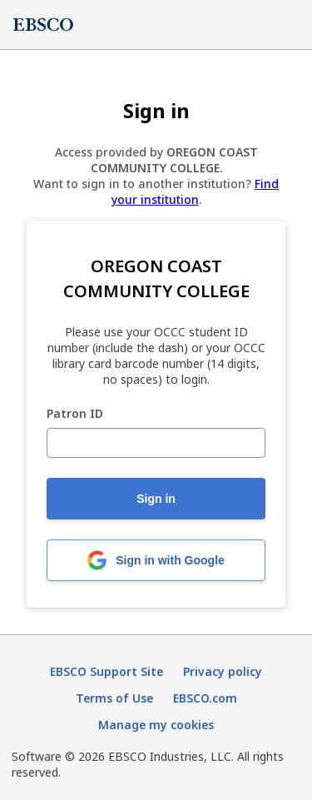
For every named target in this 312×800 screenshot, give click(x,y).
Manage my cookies (156, 725)
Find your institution (195, 191)
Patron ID (75, 414)
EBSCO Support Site (106, 671)
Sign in (156, 498)
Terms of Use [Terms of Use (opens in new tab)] (114, 698)
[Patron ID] (156, 443)
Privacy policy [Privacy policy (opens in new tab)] (222, 671)
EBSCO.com (205, 698)
